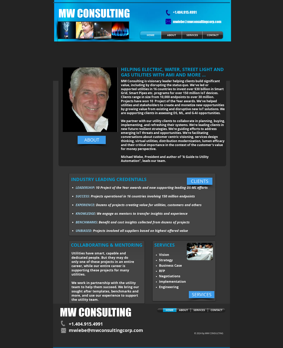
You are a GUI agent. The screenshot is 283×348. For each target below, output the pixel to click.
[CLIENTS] (199, 181)
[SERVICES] (201, 294)
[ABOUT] (92, 140)
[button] (90, 99)
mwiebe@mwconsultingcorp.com (197, 21)
